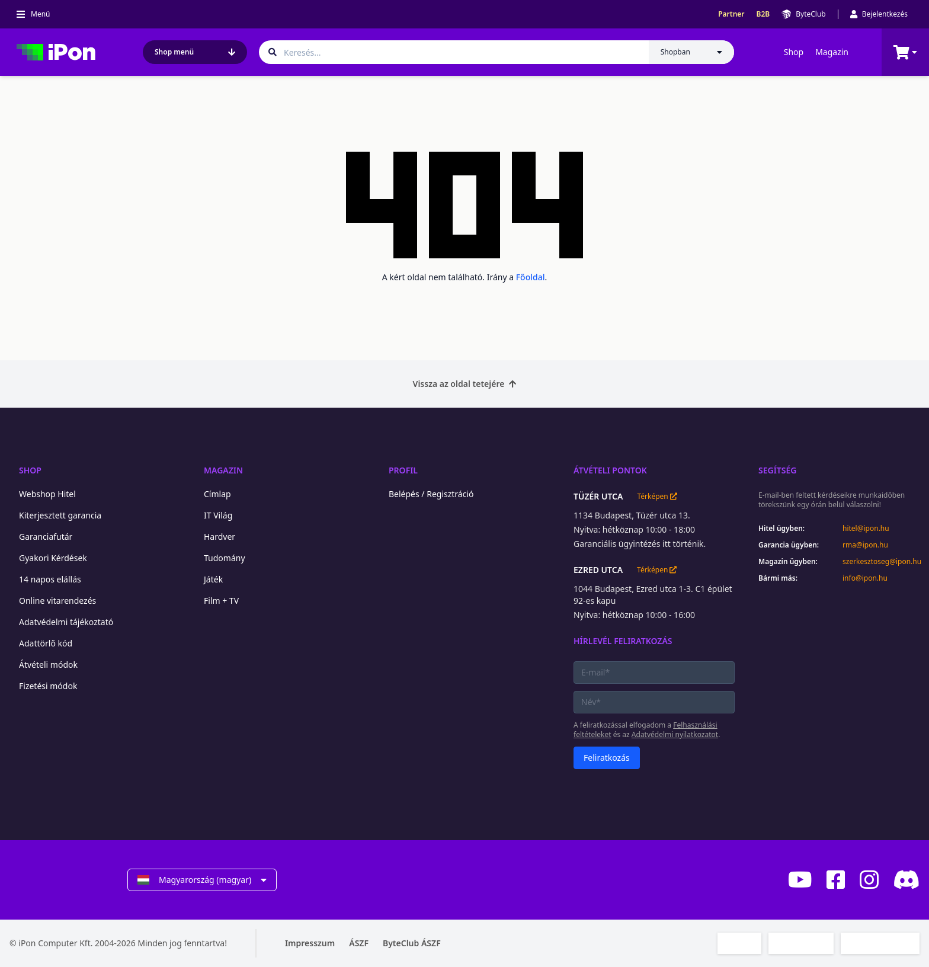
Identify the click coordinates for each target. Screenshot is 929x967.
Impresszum (310, 943)
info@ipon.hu (865, 578)
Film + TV (221, 600)
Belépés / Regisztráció (431, 493)
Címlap (217, 493)
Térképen (657, 496)
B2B (763, 14)
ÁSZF (359, 943)
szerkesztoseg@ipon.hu (881, 561)
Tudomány (224, 557)
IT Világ (218, 515)
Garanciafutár (45, 536)
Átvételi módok (48, 664)
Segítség (777, 470)
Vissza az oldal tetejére (465, 383)
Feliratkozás (607, 757)
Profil (403, 470)
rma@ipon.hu (865, 545)
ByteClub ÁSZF (412, 943)
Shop (793, 51)
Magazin (831, 51)
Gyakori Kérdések (53, 557)
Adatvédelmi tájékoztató (66, 621)
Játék (213, 579)
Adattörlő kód (45, 643)
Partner (731, 14)
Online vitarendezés (57, 600)
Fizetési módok (48, 685)
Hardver (219, 536)
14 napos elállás (50, 579)
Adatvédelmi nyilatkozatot (675, 734)
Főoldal (530, 277)
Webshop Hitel (47, 493)
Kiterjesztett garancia (60, 515)
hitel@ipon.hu (865, 528)
